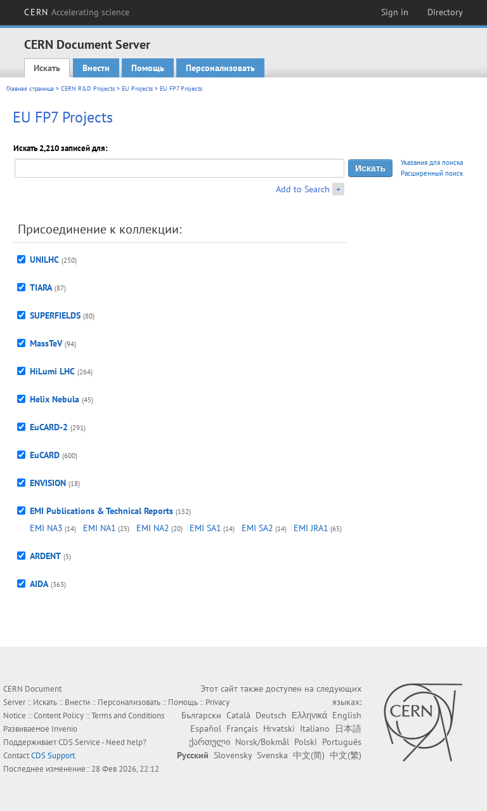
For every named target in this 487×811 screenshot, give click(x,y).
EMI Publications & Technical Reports (101, 511)
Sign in (394, 12)
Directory (445, 12)
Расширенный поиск (432, 173)
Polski (305, 742)
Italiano (315, 728)
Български (201, 715)
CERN (76, 12)
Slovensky (233, 755)
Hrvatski (279, 728)
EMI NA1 (99, 528)
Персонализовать (220, 68)
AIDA (39, 584)
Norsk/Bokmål (262, 742)
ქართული (209, 742)
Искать (47, 68)
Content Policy (59, 715)
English (346, 715)
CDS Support (53, 755)
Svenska (272, 755)
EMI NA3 (46, 528)
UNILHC (44, 259)
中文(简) (309, 755)
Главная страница (30, 88)
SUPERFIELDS (55, 315)
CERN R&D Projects (88, 88)
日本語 (348, 728)
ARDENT (45, 556)
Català (238, 715)
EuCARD (45, 455)
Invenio (64, 728)
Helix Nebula (54, 399)
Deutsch (271, 715)
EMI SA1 (205, 528)
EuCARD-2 (49, 427)
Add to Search (303, 189)
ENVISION (48, 483)
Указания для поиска (432, 162)
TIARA (41, 287)
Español (205, 728)
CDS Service (79, 742)
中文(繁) (345, 755)
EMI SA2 (257, 528)
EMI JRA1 (311, 528)
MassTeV (46, 343)
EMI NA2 (152, 528)
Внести (96, 68)
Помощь (147, 68)
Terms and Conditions (127, 715)
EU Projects (137, 88)
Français (242, 728)
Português (341, 742)
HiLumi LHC (52, 371)
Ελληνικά (309, 715)
